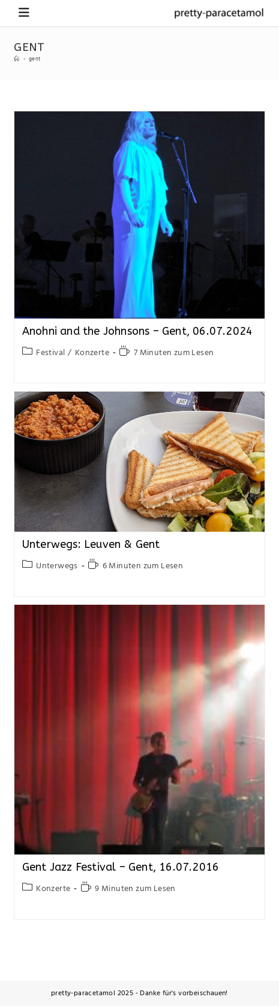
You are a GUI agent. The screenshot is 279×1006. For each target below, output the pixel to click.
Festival (50, 353)
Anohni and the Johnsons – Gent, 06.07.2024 (137, 331)
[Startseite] (16, 59)
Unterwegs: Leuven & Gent (91, 544)
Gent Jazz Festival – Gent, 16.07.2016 (120, 867)
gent (35, 59)
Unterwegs (57, 566)
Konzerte (92, 353)
